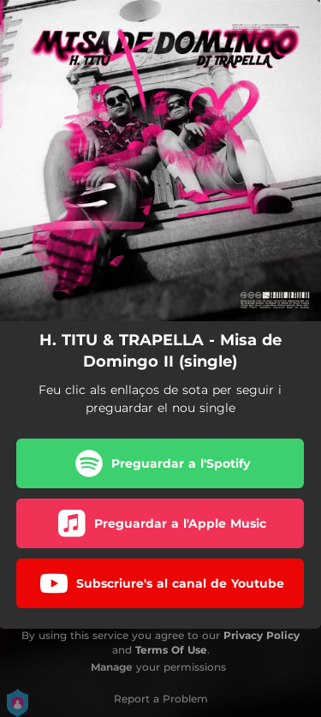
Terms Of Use (171, 649)
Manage (112, 666)
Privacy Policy (261, 635)
